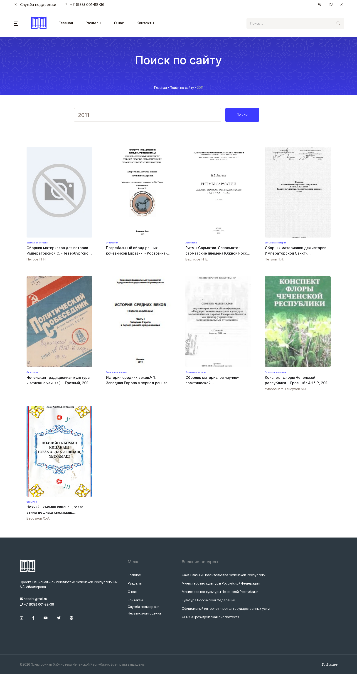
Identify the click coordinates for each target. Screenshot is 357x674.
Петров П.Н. (274, 259)
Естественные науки (275, 372)
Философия (32, 372)
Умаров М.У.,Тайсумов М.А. (286, 389)
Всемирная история (37, 242)
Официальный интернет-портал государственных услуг (226, 608)
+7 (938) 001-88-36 (83, 4)
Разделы (93, 23)
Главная (66, 23)
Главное (134, 575)
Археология (191, 242)
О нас (119, 23)
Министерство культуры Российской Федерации (221, 583)
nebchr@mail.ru (33, 599)
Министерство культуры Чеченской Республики (220, 592)
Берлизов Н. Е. (196, 259)
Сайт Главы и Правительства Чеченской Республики (224, 575)
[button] (16, 23)
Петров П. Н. (36, 259)
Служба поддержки (35, 4)
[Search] (289, 23)
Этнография (112, 242)
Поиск (242, 115)
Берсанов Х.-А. (38, 518)
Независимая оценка (144, 613)
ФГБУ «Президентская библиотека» (210, 617)
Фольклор (32, 502)
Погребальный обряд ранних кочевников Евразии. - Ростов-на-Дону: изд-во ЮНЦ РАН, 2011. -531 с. (138, 253)
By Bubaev (329, 664)
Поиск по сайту (182, 87)
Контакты (145, 23)
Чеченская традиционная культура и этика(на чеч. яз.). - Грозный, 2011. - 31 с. (59, 383)
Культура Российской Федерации (208, 600)
